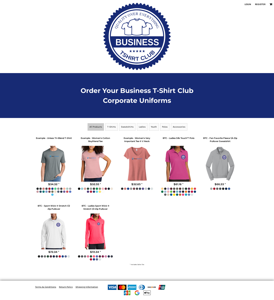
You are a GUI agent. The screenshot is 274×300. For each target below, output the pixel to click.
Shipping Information (87, 287)
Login (248, 4)
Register (260, 4)
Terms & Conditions (45, 287)
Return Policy (66, 287)
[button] (270, 4)
